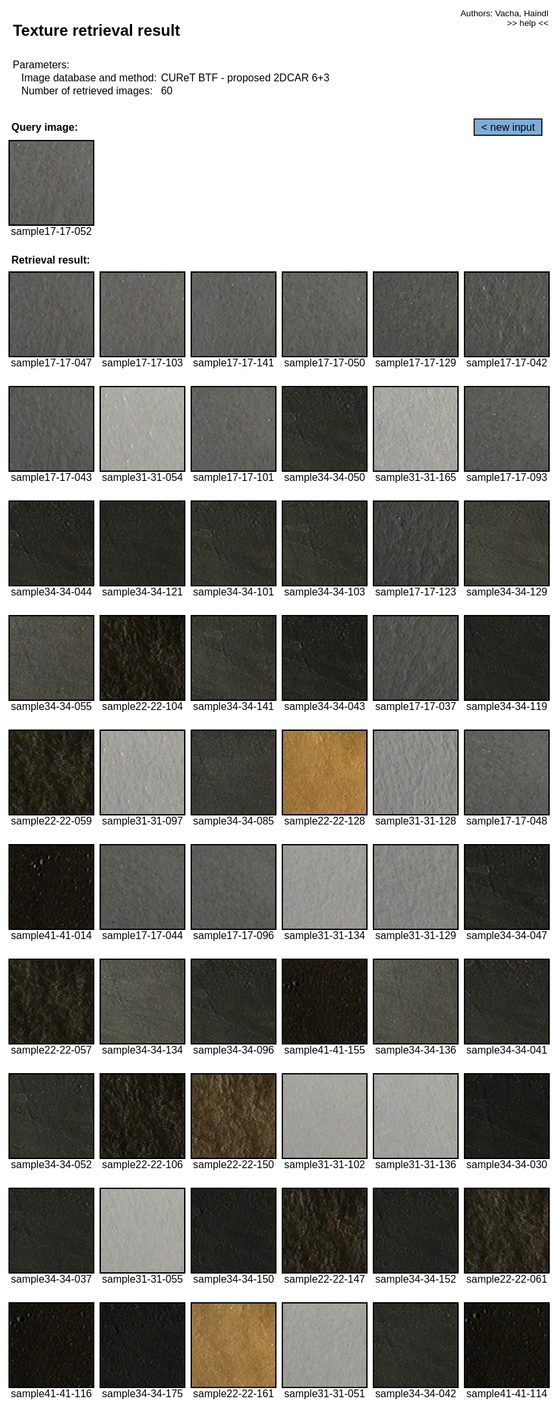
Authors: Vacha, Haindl (504, 13)
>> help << (527, 23)
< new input (508, 127)
